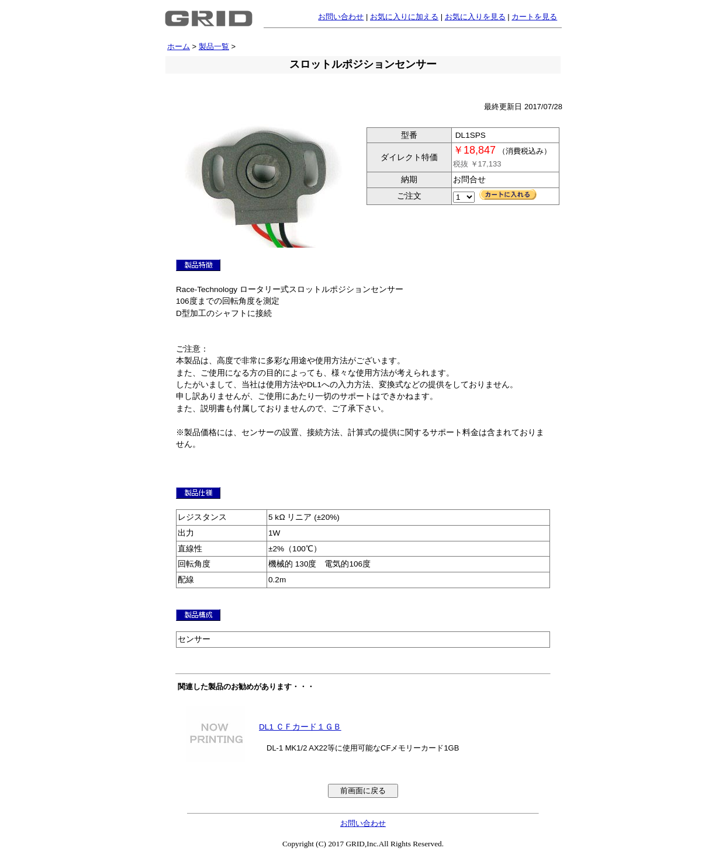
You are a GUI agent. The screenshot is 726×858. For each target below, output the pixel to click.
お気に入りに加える (404, 16)
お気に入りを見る (475, 16)
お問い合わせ (341, 16)
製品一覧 (214, 46)
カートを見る (534, 16)
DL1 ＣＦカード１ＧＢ (300, 726)
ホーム (178, 46)
